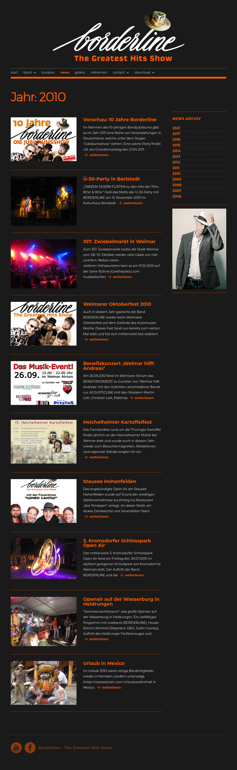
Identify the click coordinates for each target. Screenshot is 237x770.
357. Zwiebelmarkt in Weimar (119, 241)
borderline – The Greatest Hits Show (75, 748)
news (64, 72)
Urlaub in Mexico (104, 663)
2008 (177, 185)
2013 (176, 157)
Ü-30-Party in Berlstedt (111, 179)
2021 (176, 128)
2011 (176, 168)
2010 (176, 174)
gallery (80, 72)
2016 (176, 139)
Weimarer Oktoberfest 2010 (117, 304)
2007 (176, 191)
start (14, 72)
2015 (176, 145)
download (142, 72)
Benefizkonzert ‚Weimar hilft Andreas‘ (118, 365)
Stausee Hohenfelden (109, 481)
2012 (176, 162)
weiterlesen (99, 155)
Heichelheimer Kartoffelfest (117, 422)
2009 (176, 179)
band (27, 72)
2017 (176, 134)
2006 (176, 196)
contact (119, 72)
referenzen (99, 72)
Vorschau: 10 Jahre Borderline (119, 119)
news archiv (186, 119)
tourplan (48, 72)
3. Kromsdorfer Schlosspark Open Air (117, 543)
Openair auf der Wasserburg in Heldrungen (121, 601)
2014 (176, 151)
